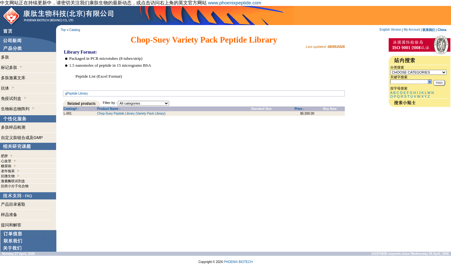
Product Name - (108, 109)
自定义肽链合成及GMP (22, 137)
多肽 (5, 57)
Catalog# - (71, 109)
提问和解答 (11, 225)
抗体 (7, 88)
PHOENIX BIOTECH (238, 262)
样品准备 (9, 214)
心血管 (6, 161)
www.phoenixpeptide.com (234, 2)
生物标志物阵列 (17, 108)
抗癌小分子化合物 (15, 186)
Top (63, 30)
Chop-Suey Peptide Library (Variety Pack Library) (131, 113)
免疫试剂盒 (13, 98)
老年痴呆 (8, 171)
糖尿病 (6, 166)
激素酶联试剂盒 (13, 181)
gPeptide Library (76, 93)
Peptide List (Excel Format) (98, 76)
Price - (299, 109)
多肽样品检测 (13, 127)
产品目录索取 (13, 204)
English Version (390, 29)
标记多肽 (11, 67)
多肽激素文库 (13, 77)
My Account (412, 29)
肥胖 (4, 156)
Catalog (74, 30)
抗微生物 (8, 176)
